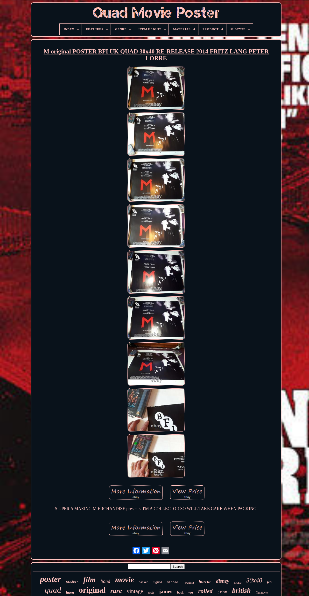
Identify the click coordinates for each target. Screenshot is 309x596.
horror (205, 581)
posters (72, 581)
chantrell (189, 582)
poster (50, 579)
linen (70, 592)
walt (151, 592)
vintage (135, 591)
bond (105, 581)
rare (116, 590)
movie (124, 579)
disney (222, 581)
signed (157, 582)
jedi (270, 582)
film (89, 579)
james (165, 591)
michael (173, 582)
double (237, 582)
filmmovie (262, 592)
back (180, 592)
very (190, 592)
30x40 (254, 580)
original (92, 590)
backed (143, 582)
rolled (205, 591)
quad (53, 589)
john (222, 592)
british (241, 590)
